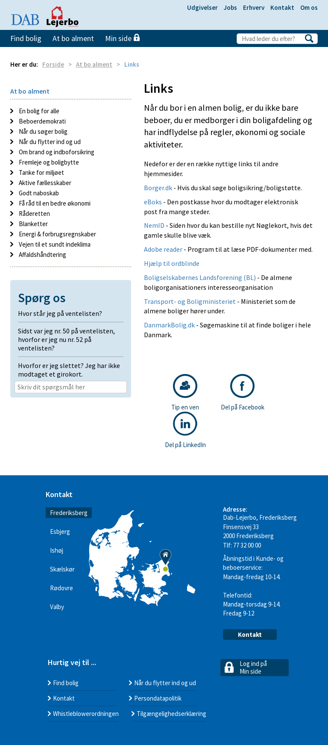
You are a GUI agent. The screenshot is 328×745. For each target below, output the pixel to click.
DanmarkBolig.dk (169, 325)
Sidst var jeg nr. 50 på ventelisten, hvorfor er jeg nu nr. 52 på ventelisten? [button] (66, 339)
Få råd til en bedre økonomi (54, 203)
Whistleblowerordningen (86, 714)
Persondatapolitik (158, 698)
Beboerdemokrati (42, 121)
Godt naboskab (38, 193)
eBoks (153, 201)
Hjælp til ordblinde (171, 263)
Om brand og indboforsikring (56, 152)
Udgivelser (202, 7)
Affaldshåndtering (42, 254)
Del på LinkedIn (185, 430)
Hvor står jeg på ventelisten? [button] (60, 313)
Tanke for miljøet (41, 172)
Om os (309, 7)
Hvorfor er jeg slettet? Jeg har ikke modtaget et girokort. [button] (69, 369)
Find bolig (25, 38)
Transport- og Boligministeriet (190, 301)
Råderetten (34, 213)
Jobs (230, 7)
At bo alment (73, 38)
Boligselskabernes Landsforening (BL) (200, 277)
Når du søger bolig (42, 131)
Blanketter (33, 224)
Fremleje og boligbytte (48, 162)
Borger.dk (158, 187)
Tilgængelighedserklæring (171, 714)
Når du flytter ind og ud (49, 142)
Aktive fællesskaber (44, 183)
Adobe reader (164, 249)
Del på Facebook (242, 392)
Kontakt (282, 7)
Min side (122, 38)
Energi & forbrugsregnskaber (57, 234)
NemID (154, 225)
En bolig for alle (38, 111)
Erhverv (253, 7)
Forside (53, 64)
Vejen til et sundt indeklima (54, 244)
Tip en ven (185, 392)
